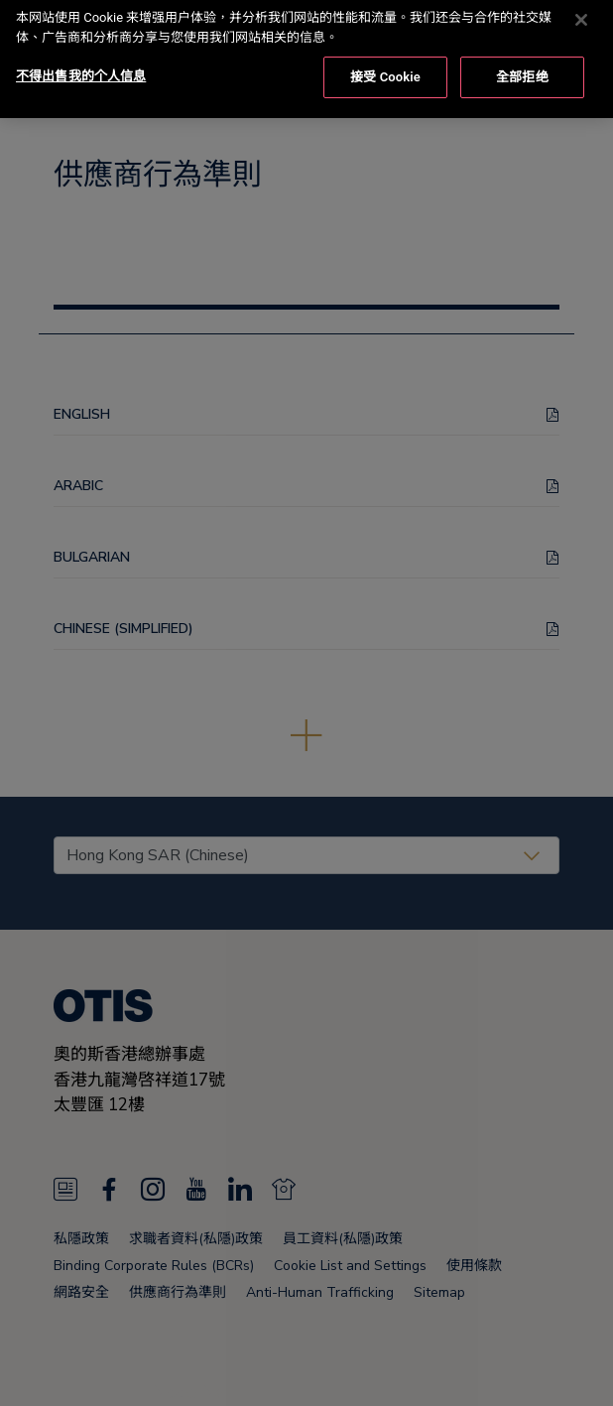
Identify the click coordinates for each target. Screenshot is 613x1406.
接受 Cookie (385, 58)
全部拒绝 (522, 58)
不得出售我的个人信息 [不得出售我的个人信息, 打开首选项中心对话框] (81, 57)
